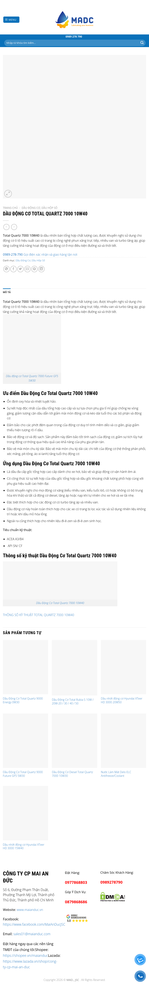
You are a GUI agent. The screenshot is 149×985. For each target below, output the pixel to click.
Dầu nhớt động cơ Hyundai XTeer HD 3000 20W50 (121, 700)
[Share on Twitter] (20, 269)
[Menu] (11, 20)
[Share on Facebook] (13, 269)
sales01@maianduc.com (31, 933)
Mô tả (7, 292)
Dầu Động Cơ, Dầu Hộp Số (39, 208)
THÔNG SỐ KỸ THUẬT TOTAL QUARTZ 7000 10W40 (38, 615)
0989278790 (111, 882)
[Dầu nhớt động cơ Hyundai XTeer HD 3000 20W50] (123, 667)
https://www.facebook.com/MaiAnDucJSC (34, 924)
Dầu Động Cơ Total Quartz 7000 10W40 (60, 603)
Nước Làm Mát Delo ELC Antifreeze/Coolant (116, 774)
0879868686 (76, 901)
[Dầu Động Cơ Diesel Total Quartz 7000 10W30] (74, 741)
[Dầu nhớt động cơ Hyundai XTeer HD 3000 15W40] (25, 813)
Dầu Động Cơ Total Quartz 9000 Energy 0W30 (23, 700)
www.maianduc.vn (30, 909)
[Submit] (142, 43)
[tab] (7, 292)
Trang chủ (10, 208)
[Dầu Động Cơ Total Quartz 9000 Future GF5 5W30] (25, 741)
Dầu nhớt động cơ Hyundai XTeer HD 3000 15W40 (23, 846)
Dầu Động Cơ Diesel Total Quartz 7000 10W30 (72, 774)
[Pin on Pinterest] (34, 269)
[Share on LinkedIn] (41, 269)
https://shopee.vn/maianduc (25, 955)
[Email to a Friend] (27, 269)
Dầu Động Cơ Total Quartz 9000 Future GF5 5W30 (23, 774)
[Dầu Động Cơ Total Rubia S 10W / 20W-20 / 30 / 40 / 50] (74, 667)
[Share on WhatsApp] (6, 269)
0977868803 (76, 882)
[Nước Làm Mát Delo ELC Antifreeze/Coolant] (123, 741)
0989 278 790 (74, 36)
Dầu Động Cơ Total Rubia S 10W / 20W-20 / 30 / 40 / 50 (73, 701)
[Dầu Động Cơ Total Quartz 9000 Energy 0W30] (25, 667)
